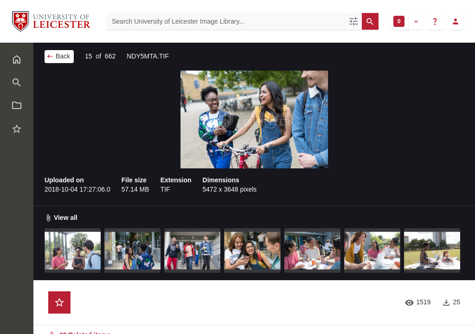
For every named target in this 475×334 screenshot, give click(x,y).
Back (58, 56)
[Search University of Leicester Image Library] (225, 21)
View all (61, 217)
